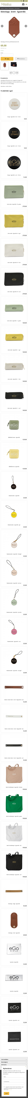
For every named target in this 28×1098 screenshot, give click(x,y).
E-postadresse (14, 1083)
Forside (2, 8)
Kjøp (7, 59)
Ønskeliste (21, 59)
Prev (3, 26)
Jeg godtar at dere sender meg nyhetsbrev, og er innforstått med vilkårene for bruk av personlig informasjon (14, 1088)
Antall (2, 52)
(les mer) (10, 1089)
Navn (14, 1078)
